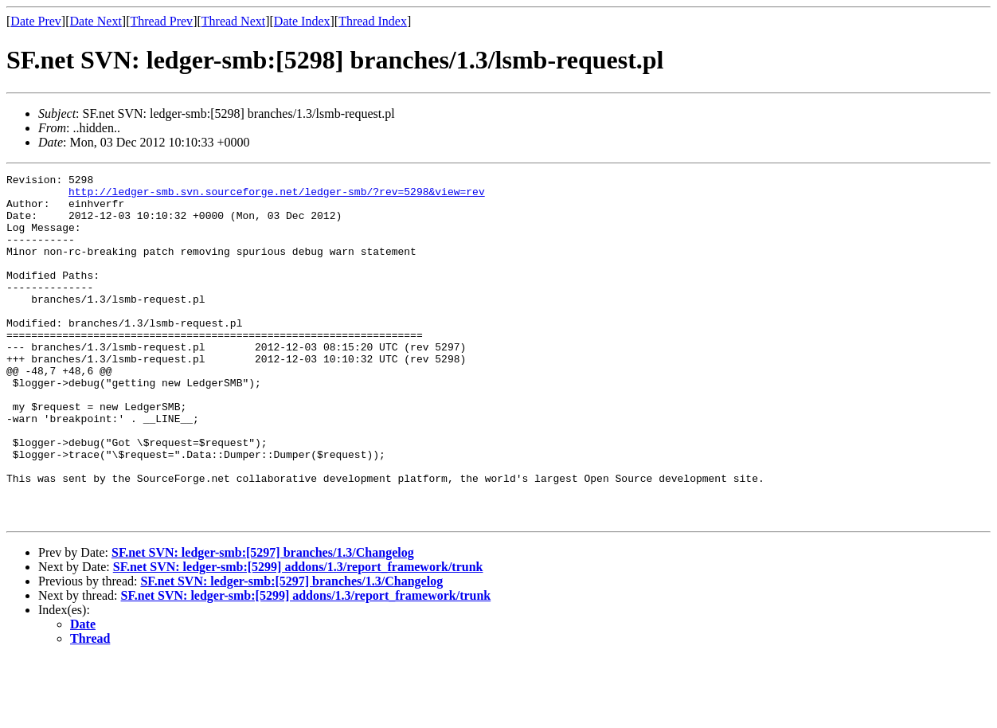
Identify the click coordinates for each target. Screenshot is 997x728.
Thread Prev (161, 21)
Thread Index (372, 21)
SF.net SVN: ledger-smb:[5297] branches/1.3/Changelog (262, 621)
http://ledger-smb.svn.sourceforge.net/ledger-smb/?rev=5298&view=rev (276, 196)
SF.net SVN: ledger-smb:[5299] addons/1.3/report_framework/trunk (298, 636)
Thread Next (233, 21)
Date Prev (35, 21)
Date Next (96, 21)
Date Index (302, 21)
